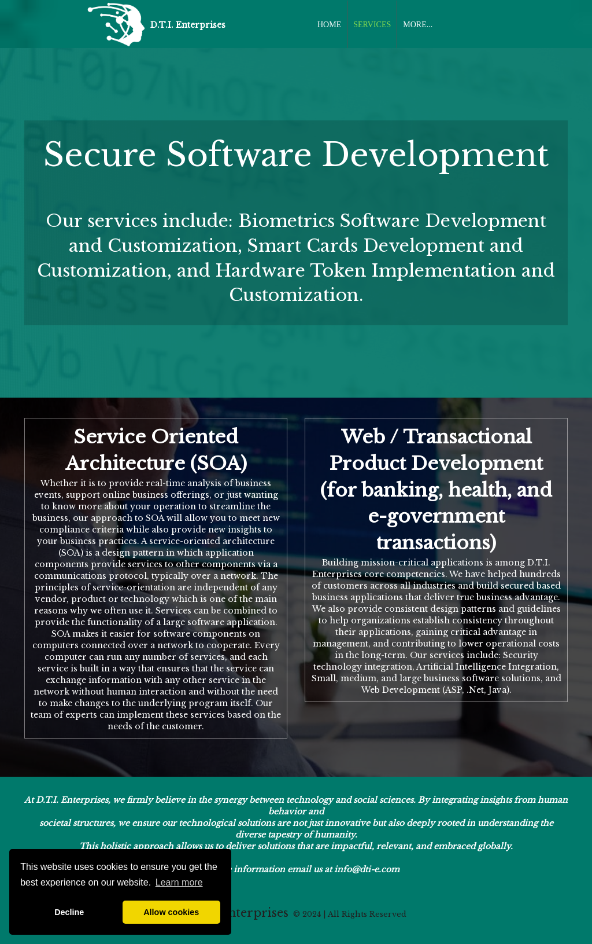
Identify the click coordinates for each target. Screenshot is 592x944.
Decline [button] (69, 912)
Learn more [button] (179, 882)
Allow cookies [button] (171, 912)
